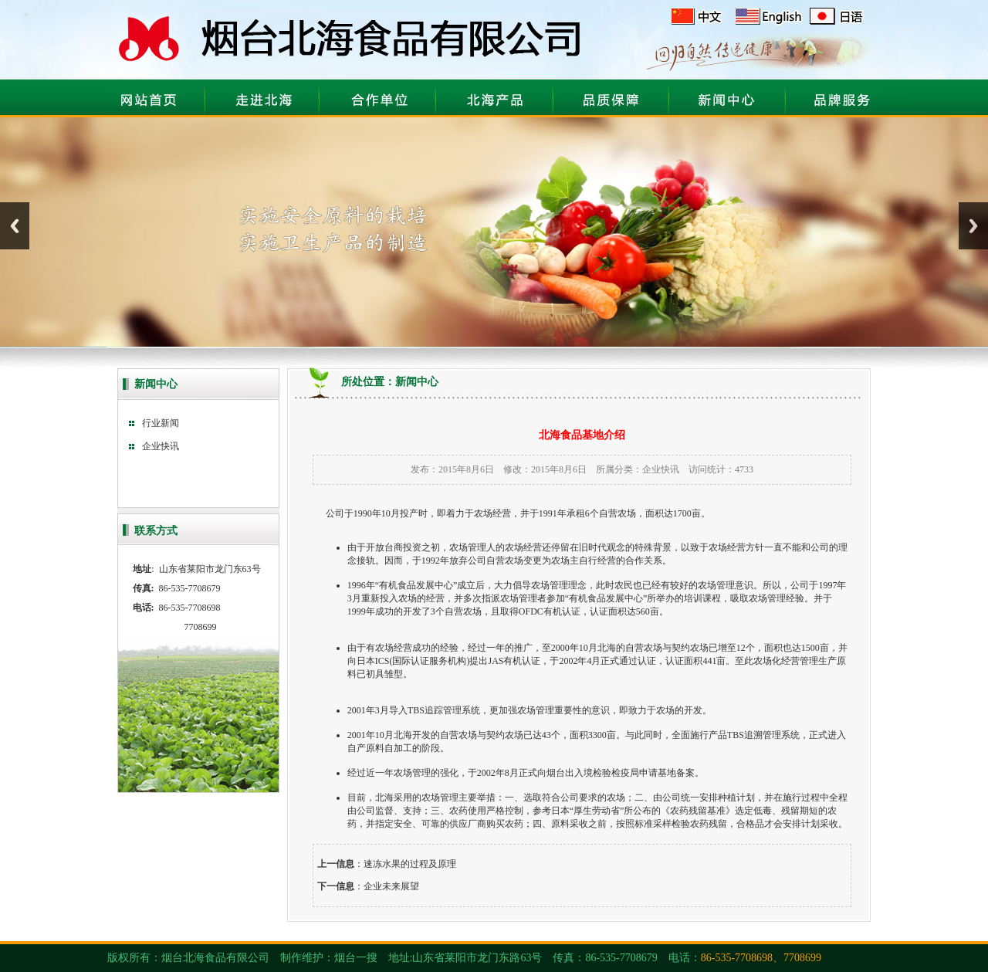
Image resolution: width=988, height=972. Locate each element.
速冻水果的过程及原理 (410, 864)
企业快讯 (660, 469)
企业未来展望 (391, 886)
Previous (14, 225)
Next (973, 225)
